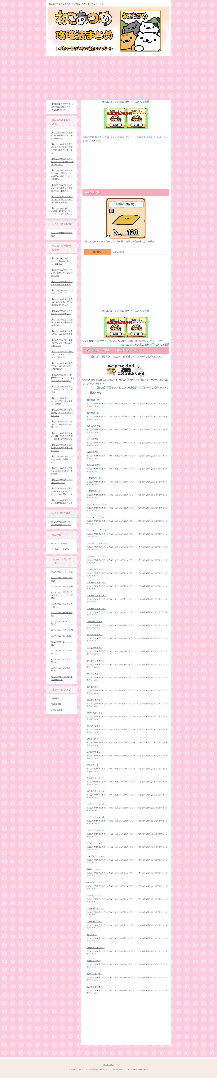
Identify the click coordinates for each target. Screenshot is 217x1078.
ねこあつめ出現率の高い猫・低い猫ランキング (62, 523)
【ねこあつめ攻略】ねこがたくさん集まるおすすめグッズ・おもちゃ (62, 188)
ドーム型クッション (95, 908)
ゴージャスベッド (94, 621)
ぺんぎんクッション (95, 856)
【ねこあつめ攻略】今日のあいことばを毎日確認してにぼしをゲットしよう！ (62, 148)
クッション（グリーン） (97, 556)
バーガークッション (95, 882)
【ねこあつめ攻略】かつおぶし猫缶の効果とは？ (62, 501)
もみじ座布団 (93, 452)
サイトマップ (108, 1065)
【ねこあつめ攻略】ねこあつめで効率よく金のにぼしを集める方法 (62, 199)
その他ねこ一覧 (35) (60, 549)
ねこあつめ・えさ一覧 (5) (62, 572)
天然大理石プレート (95, 752)
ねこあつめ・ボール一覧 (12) (62, 579)
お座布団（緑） (93, 413)
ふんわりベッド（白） (96, 582)
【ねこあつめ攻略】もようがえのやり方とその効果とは (62, 424)
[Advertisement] (108, 76)
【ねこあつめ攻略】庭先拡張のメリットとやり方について (62, 413)
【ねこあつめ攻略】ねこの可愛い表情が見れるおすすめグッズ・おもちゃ (62, 211)
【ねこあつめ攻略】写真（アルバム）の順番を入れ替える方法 (62, 322)
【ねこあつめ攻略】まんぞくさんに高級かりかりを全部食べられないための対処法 (62, 174)
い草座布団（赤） (94, 478)
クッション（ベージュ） (97, 504)
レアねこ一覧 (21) (59, 543)
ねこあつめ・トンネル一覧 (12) (62, 651)
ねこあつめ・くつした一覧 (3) (62, 622)
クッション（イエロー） (97, 543)
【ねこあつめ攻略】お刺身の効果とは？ (62, 481)
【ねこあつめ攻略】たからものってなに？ (62, 291)
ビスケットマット (94, 700)
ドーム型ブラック (94, 921)
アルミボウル (93, 739)
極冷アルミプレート (95, 726)
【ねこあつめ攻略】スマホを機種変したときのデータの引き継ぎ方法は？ (62, 436)
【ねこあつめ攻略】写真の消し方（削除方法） (62, 312)
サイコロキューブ (94, 674)
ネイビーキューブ (94, 648)
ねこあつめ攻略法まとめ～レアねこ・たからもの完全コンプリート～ (79, 4)
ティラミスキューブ (95, 661)
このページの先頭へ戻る (162, 1049)
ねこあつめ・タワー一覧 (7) (62, 643)
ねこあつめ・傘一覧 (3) (61, 636)
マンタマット (93, 765)
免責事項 (55, 698)
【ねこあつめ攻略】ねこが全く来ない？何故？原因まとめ (62, 273)
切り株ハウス (93, 687)
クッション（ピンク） (96, 517)
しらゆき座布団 (93, 465)
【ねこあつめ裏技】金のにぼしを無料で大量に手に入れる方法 (62, 135)
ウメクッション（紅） (96, 804)
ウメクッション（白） (96, 830)
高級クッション (93, 961)
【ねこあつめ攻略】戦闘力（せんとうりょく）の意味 (62, 389)
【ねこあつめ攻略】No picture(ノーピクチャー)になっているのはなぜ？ (62, 378)
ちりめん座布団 (93, 426)
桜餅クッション (93, 869)
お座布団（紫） (93, 400)
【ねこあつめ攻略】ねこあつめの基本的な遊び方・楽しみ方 (62, 261)
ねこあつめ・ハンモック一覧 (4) (62, 605)
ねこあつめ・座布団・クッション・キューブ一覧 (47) (62, 595)
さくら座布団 (93, 439)
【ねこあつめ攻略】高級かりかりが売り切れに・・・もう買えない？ (62, 491)
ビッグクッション (94, 987)
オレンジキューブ (94, 635)
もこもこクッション (95, 791)
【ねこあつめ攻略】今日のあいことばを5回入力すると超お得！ (62, 162)
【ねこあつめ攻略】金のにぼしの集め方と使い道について (62, 448)
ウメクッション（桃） (96, 817)
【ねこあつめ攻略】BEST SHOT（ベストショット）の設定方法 (62, 354)
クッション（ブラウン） (97, 530)
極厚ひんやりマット (95, 713)
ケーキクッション (94, 895)
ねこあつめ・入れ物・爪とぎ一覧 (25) (62, 678)
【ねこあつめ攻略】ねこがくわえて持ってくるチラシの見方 (62, 401)
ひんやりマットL (94, 778)
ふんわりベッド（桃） (96, 595)
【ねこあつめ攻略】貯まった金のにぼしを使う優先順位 (62, 471)
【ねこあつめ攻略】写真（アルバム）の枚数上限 (62, 332)
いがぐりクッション (95, 947)
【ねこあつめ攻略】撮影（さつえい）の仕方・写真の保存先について (62, 302)
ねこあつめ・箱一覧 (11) (62, 586)
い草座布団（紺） (94, 491)
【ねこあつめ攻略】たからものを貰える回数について (62, 459)
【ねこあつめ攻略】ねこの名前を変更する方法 (62, 283)
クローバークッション (96, 569)
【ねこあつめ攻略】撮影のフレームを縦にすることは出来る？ (62, 366)
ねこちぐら (92, 934)
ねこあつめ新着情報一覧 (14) (62, 234)
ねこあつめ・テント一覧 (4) (62, 614)
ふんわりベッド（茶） (96, 608)
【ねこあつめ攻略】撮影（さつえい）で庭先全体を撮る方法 (62, 343)
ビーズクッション (94, 974)
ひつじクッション (94, 843)
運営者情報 (56, 704)
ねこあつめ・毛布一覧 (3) (62, 630)
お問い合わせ (57, 710)
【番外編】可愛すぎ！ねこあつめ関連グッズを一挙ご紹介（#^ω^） (62, 107)
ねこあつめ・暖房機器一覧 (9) (62, 669)
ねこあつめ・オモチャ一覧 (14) (62, 660)
